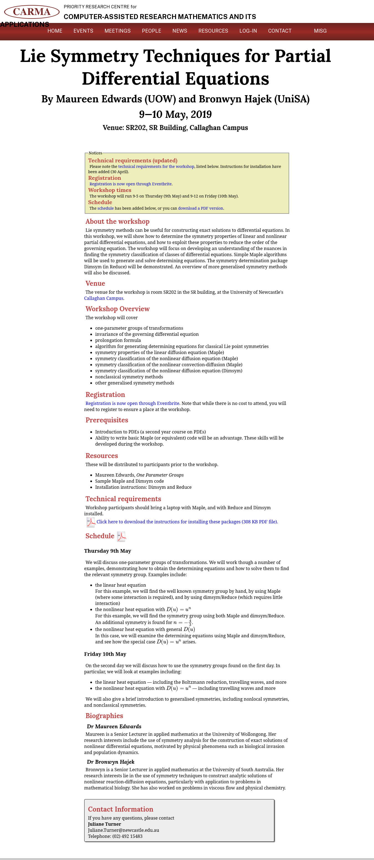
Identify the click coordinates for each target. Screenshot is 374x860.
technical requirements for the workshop (156, 166)
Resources (213, 31)
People (151, 31)
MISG (320, 31)
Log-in (248, 31)
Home (54, 31)
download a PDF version (200, 208)
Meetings (117, 31)
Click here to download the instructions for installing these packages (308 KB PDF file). (182, 522)
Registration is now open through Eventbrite (130, 183)
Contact (280, 31)
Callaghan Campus (103, 298)
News (179, 31)
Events (83, 31)
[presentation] (178, 609)
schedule (106, 208)
